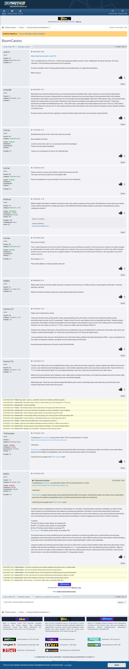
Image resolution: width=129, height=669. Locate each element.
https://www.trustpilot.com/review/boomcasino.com (49, 440)
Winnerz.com (76, 587)
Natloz (6, 474)
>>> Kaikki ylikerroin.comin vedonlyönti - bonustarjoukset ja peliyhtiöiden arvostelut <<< (64, 657)
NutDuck (7, 199)
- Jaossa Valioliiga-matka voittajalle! (31, 34)
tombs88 (7, 90)
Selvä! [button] (116, 665)
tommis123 (8, 309)
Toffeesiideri (8, 433)
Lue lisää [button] (67, 665)
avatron (6, 52)
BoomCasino (12, 41)
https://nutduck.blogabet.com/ (40, 226)
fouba (17, 408)
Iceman (6, 130)
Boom (42, 259)
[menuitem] (12, 12)
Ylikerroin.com (20, 400)
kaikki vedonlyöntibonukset (66, 591)
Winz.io (78, 22)
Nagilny (6, 281)
